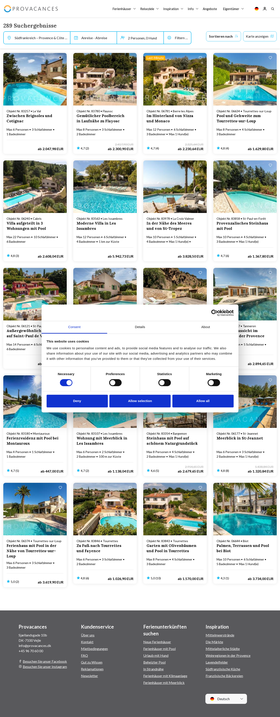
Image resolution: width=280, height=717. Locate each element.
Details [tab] (140, 327)
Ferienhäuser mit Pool (159, 649)
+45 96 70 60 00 (31, 651)
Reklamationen (92, 669)
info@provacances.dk (35, 645)
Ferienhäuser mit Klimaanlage (165, 676)
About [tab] (205, 327)
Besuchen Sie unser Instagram (45, 666)
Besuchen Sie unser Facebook (45, 661)
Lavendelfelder (217, 662)
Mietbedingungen (94, 649)
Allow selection (140, 401)
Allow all (203, 401)
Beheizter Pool (154, 662)
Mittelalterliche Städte (223, 649)
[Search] (272, 9)
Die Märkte (214, 642)
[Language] (256, 8)
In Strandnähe (153, 669)
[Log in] (265, 9)
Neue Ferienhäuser (157, 642)
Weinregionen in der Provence (228, 655)
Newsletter (89, 676)
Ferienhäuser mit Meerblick (164, 682)
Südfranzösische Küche (223, 669)
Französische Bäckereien (224, 676)
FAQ (84, 655)
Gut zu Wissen (91, 662)
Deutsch (220, 699)
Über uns (87, 635)
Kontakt (87, 642)
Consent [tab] (74, 327)
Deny (77, 401)
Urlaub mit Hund (155, 655)
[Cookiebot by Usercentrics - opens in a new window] (214, 312)
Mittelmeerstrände (220, 635)
